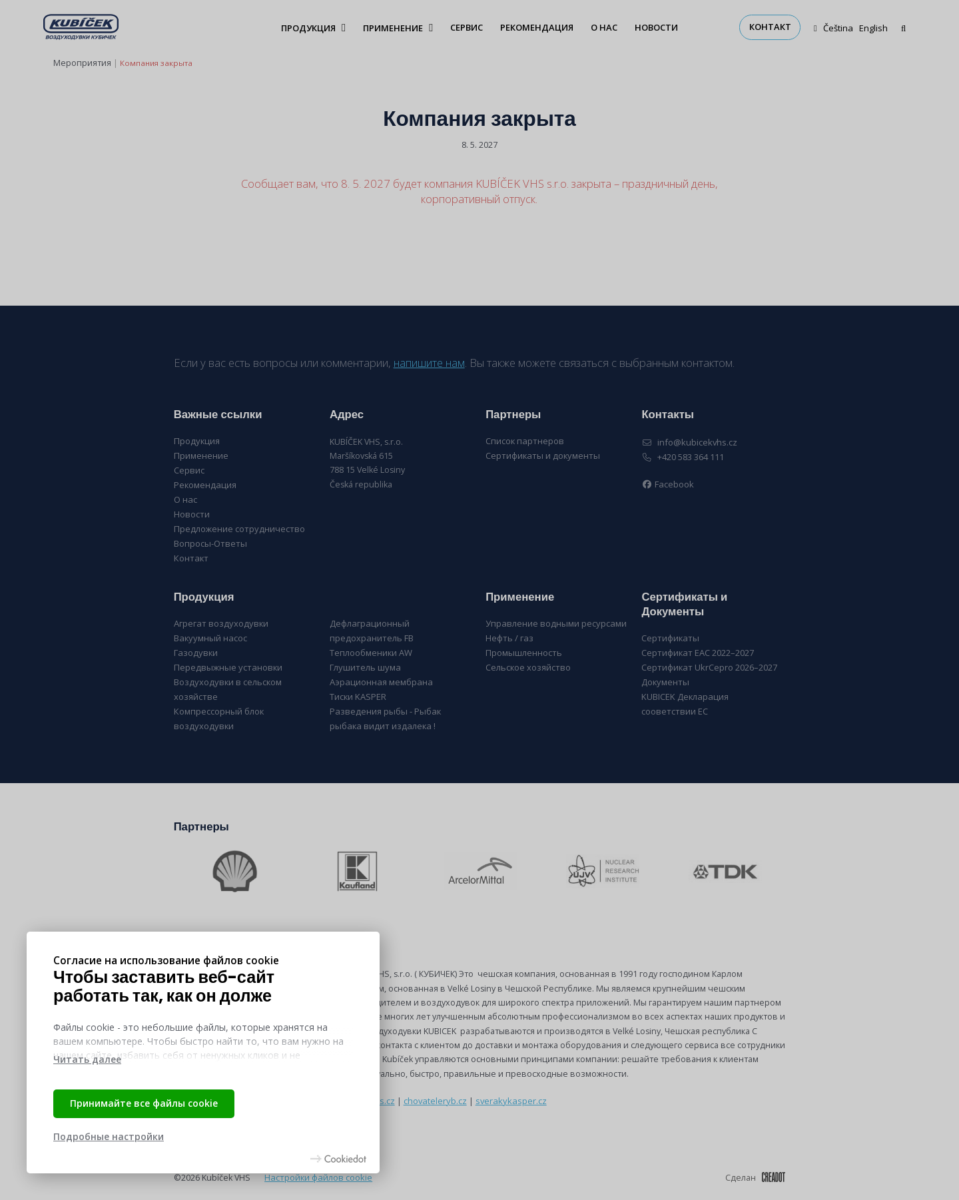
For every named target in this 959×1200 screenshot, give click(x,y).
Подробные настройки (108, 1136)
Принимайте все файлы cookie (144, 1103)
